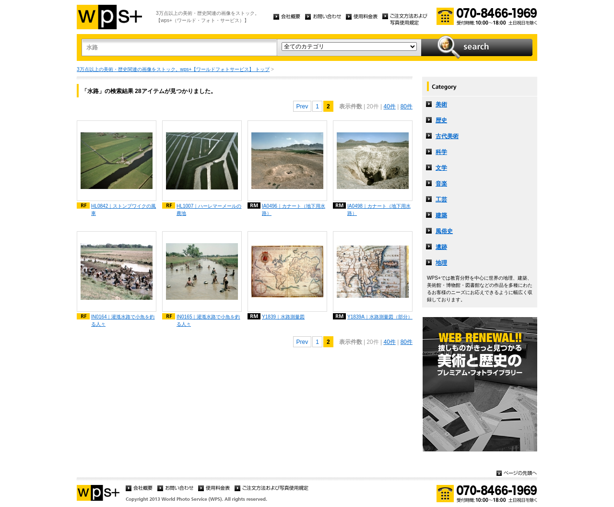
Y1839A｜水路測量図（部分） (380, 316)
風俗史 (444, 231)
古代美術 (447, 136)
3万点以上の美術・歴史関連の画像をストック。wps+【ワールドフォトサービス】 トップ (173, 69)
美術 (441, 104)
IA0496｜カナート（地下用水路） (293, 209)
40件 (389, 106)
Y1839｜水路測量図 (283, 316)
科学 (441, 152)
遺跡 (441, 247)
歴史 (441, 120)
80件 (407, 106)
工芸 (441, 199)
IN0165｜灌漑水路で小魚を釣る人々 (208, 320)
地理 (441, 262)
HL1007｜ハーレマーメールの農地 (209, 209)
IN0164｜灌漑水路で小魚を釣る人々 (123, 320)
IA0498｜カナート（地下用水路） (379, 209)
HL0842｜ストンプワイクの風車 (123, 209)
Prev (302, 106)
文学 (441, 168)
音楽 (441, 183)
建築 (441, 215)
